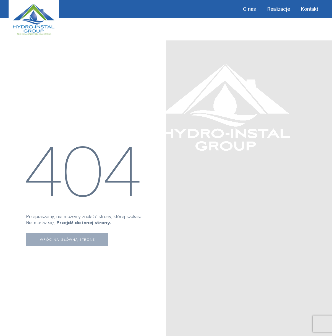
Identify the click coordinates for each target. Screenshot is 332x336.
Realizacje (278, 9)
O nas (249, 9)
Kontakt (309, 9)
